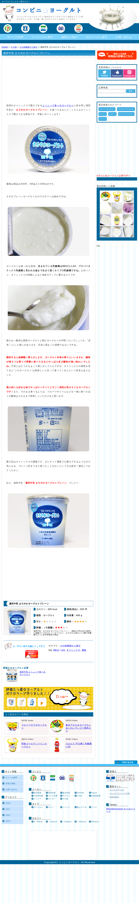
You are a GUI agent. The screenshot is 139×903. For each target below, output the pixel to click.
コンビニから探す (42, 37)
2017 (8, 809)
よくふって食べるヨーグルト (58, 105)
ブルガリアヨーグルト (126, 109)
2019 (8, 803)
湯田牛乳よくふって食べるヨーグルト (33, 673)
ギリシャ (102, 119)
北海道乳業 (96, 796)
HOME (5, 47)
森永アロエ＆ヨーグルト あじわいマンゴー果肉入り (78, 728)
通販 (84, 650)
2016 (8, 815)
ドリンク (66, 807)
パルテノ (112, 114)
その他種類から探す (28, 47)
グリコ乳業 (53, 796)
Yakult (94, 793)
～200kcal (67, 822)
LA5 (63, 650)
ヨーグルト (38, 807)
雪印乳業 (52, 793)
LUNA (79, 796)
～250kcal (81, 822)
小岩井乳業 (38, 796)
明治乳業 (37, 793)
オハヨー (52, 799)
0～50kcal (38, 822)
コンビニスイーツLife (120, 793)
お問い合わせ (124, 37)
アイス (94, 807)
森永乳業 (66, 793)
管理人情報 (10, 784)
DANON (80, 793)
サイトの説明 (15, 37)
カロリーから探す (97, 37)
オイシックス (73, 650)
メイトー (37, 799)
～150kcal (52, 822)
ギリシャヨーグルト (126, 114)
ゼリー (51, 807)
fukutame (114, 797)
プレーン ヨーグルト (107, 109)
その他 (14, 47)
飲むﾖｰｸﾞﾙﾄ (82, 807)
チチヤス (66, 796)
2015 (8, 821)
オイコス (102, 114)
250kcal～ (95, 822)
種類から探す (69, 37)
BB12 (56, 650)
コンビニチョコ (117, 790)
